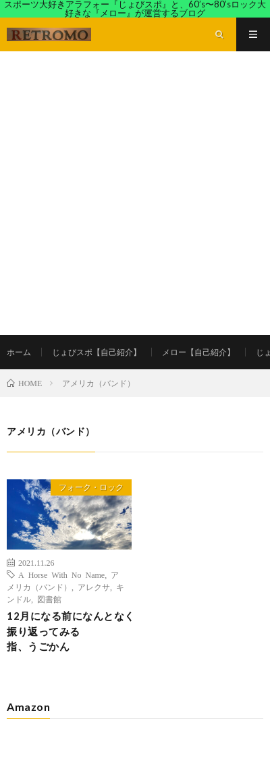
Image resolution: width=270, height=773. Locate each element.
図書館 (49, 599)
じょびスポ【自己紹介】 (96, 352)
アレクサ (94, 587)
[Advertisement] (135, 193)
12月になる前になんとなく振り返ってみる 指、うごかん (75, 631)
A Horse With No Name (61, 574)
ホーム (19, 352)
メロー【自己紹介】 (198, 352)
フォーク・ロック (91, 487)
